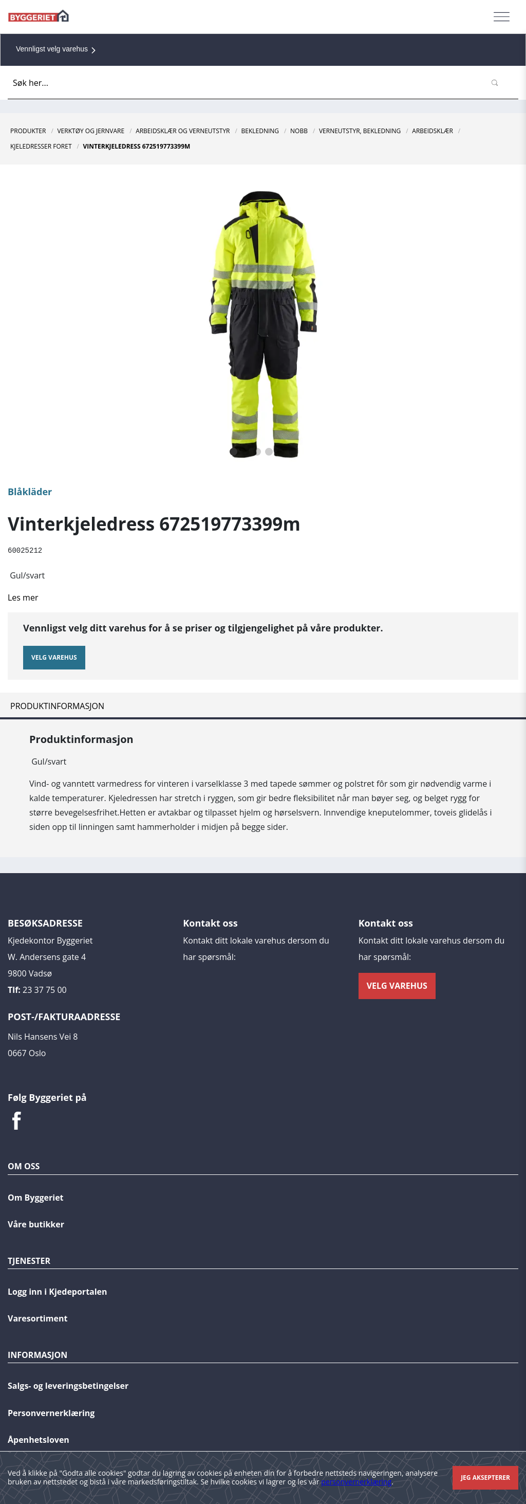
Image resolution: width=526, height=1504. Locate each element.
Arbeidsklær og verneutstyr (183, 130)
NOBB (299, 130)
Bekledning (260, 130)
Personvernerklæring (51, 1412)
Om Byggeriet (36, 1197)
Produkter (28, 130)
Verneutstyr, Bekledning (360, 130)
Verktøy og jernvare (90, 130)
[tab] (263, 705)
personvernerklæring (356, 1482)
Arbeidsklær (432, 130)
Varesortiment (37, 1318)
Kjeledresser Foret (41, 146)
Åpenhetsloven (38, 1439)
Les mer (23, 597)
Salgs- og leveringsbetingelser (68, 1385)
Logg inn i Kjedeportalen (57, 1291)
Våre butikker (36, 1223)
